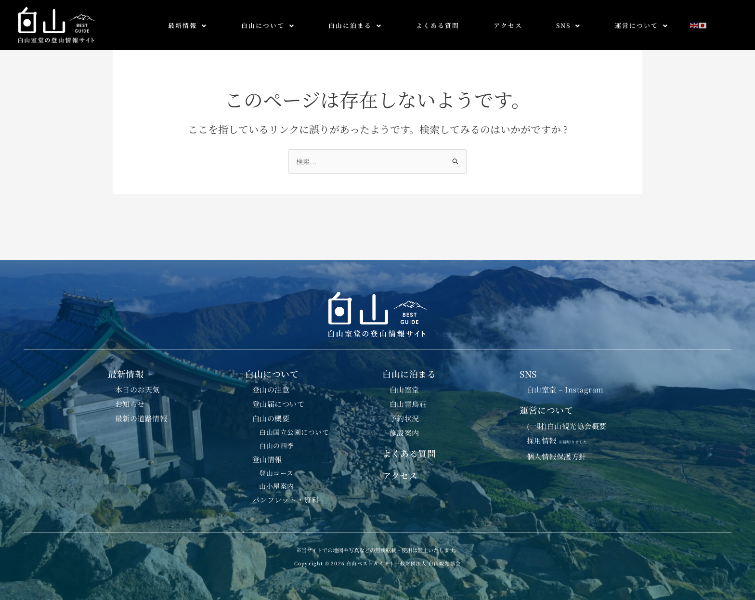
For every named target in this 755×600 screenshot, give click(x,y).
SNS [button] (568, 25)
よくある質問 (437, 25)
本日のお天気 (137, 386)
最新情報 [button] (187, 25)
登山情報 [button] (267, 458)
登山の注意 (271, 386)
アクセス (508, 25)
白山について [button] (268, 25)
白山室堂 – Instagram (566, 386)
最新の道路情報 (141, 416)
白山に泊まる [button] (355, 25)
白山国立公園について (294, 430)
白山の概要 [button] (271, 416)
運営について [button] (641, 25)
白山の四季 (277, 444)
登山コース (277, 472)
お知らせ (130, 401)
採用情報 (561, 438)
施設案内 (404, 431)
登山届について (278, 401)
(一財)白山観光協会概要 (567, 423)
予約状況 (404, 416)
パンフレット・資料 (285, 500)
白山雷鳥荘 (408, 401)
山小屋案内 (277, 486)
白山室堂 (404, 386)
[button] (187, 26)
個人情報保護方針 (556, 455)
